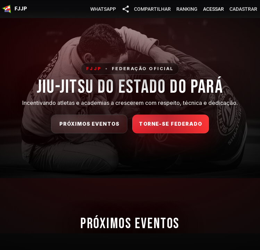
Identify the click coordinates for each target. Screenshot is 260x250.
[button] (14, 9)
